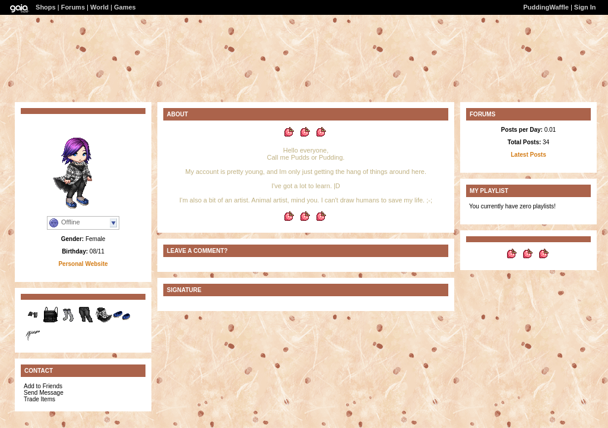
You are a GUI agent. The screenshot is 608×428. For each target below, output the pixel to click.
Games (125, 7)
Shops (46, 7)
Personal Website (82, 264)
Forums (73, 7)
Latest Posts (528, 154)
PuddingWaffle (546, 7)
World (99, 7)
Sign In (585, 7)
